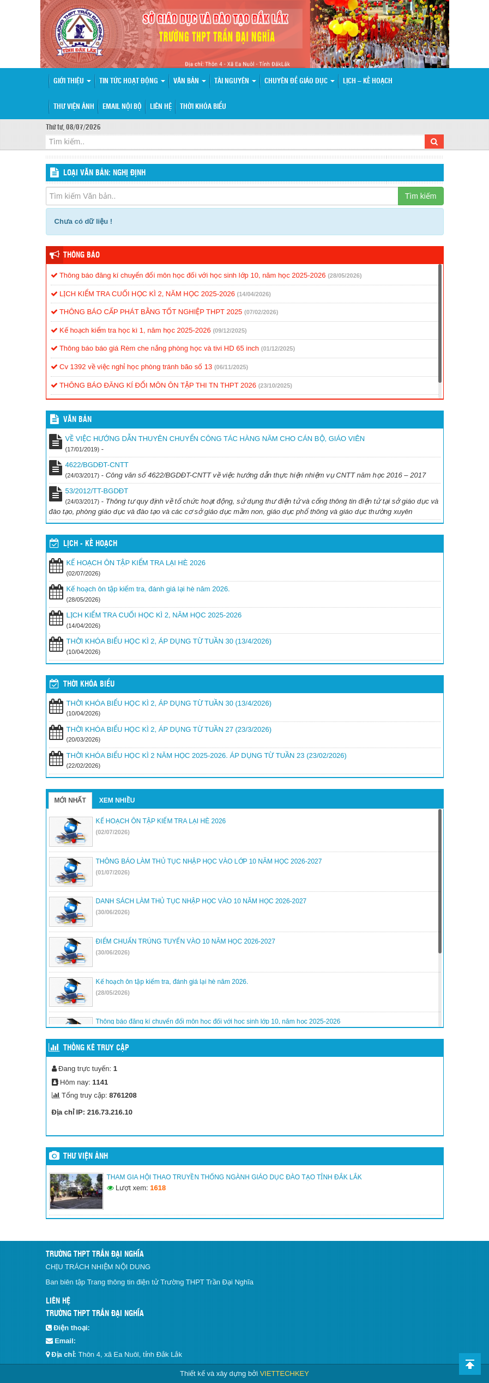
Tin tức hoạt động (132, 81)
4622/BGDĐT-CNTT (97, 465)
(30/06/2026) (113, 912)
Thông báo (81, 255)
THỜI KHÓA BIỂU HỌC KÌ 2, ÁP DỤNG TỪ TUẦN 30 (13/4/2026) (169, 641)
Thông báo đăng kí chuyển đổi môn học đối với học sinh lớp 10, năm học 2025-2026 (188, 275)
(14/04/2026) (254, 294)
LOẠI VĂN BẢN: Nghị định (104, 173)
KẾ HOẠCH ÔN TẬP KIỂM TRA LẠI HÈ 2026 (136, 563)
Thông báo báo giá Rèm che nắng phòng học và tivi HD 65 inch (155, 348)
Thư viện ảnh (73, 107)
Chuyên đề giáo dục (299, 81)
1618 (158, 1188)
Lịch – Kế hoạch (368, 81)
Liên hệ (161, 107)
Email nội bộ (122, 107)
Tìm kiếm (421, 196)
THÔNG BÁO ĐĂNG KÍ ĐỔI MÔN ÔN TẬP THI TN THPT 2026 (154, 385)
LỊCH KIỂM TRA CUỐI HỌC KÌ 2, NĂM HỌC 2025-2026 (143, 294)
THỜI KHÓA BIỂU (88, 684)
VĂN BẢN (77, 420)
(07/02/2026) (261, 312)
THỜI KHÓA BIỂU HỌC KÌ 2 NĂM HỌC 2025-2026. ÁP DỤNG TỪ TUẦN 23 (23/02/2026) (207, 755)
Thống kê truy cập (96, 1048)
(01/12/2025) (278, 348)
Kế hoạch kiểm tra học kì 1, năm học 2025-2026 (131, 330)
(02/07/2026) (113, 832)
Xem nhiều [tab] (117, 800)
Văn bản (189, 81)
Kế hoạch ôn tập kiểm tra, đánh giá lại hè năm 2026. (148, 589)
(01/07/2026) (113, 872)
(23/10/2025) (275, 385)
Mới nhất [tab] (70, 800)
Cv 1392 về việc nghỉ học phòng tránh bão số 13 (132, 367)
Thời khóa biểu (203, 107)
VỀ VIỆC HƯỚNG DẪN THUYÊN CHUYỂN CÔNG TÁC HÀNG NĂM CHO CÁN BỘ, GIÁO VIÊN (215, 439)
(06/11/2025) (231, 367)
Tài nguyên (235, 81)
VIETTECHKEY (284, 1373)
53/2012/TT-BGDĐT (97, 491)
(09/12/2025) (229, 330)
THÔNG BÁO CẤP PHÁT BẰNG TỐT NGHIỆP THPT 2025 (147, 312)
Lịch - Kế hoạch (90, 544)
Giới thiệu (72, 81)
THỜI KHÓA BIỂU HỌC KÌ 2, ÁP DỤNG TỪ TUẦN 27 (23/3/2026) (169, 729)
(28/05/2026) (344, 275)
